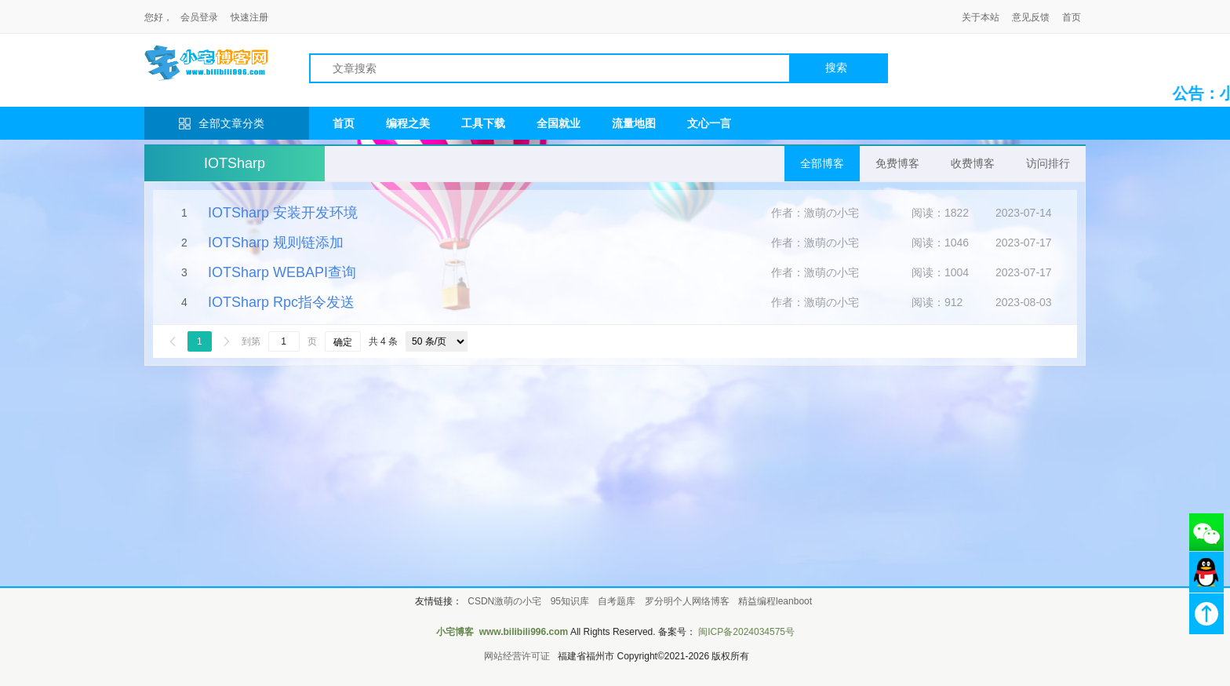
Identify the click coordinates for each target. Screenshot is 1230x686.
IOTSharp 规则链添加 (276, 242)
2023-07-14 (1023, 212)
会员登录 (199, 17)
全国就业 (558, 123)
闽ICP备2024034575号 (746, 631)
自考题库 (616, 601)
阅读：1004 (940, 272)
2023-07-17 (1023, 242)
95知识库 (570, 601)
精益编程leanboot (775, 601)
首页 (1071, 17)
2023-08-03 (1023, 302)
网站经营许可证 (517, 656)
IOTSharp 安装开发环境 (283, 213)
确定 (342, 342)
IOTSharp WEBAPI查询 (282, 272)
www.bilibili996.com (524, 631)
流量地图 (634, 123)
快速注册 (249, 17)
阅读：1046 (940, 242)
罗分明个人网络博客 (687, 601)
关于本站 (980, 17)
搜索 (836, 67)
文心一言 (709, 123)
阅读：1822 (940, 212)
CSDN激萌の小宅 (504, 601)
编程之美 (408, 123)
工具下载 (483, 123)
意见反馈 (1031, 17)
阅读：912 (937, 302)
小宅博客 (455, 631)
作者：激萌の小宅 (815, 212)
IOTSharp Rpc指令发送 (281, 302)
